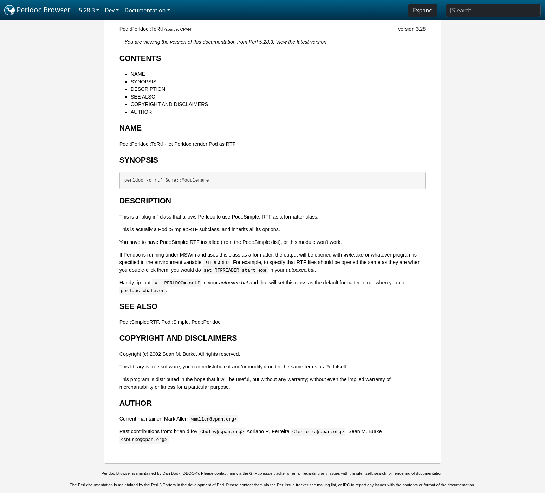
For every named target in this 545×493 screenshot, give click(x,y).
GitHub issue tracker (267, 473)
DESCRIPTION (148, 89)
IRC (346, 485)
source (172, 29)
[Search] (493, 10)
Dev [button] (110, 10)
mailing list (326, 485)
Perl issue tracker (292, 485)
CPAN (185, 29)
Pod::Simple (175, 322)
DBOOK (190, 473)
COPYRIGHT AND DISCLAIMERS (169, 104)
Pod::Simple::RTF (139, 322)
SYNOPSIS (144, 81)
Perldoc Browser (37, 10)
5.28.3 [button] (87, 10)
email (297, 473)
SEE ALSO (143, 97)
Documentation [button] (145, 10)
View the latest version (301, 42)
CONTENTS (140, 58)
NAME (138, 74)
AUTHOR (141, 112)
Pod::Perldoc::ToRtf (141, 29)
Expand (423, 10)
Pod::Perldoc (206, 322)
